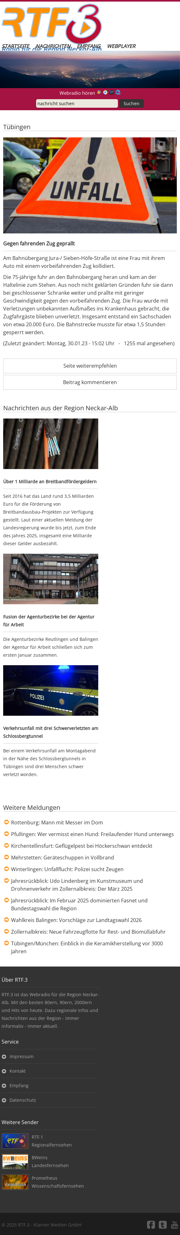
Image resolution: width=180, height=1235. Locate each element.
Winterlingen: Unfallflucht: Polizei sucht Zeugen (67, 869)
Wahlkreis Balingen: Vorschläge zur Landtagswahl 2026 (76, 920)
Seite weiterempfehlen (90, 365)
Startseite (15, 46)
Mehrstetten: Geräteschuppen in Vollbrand (62, 857)
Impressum (22, 1056)
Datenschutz (23, 1100)
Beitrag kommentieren (90, 382)
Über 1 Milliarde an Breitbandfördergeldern (50, 482)
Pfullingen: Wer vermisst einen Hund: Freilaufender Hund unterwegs (92, 834)
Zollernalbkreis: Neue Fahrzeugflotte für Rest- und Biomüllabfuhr (88, 931)
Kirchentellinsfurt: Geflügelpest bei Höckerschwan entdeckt (81, 845)
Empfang (88, 46)
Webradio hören (77, 93)
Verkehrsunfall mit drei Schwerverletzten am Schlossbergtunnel (50, 732)
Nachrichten (52, 46)
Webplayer (121, 46)
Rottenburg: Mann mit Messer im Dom (57, 822)
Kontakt (18, 1071)
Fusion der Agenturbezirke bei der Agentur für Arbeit (48, 621)
